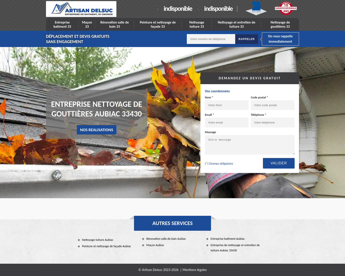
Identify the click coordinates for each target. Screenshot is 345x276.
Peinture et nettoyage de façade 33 (158, 24)
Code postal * (259, 97)
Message (210, 132)
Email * (209, 115)
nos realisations (96, 129)
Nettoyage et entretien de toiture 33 (236, 24)
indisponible (178, 8)
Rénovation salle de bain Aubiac (166, 239)
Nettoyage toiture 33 (196, 24)
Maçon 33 (87, 24)
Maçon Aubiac (155, 245)
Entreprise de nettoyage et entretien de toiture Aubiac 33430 (235, 247)
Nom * (209, 97)
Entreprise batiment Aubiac (228, 239)
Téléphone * (258, 115)
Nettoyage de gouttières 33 (280, 24)
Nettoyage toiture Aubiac (97, 240)
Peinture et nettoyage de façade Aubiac (106, 246)
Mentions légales (195, 270)
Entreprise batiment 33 (62, 24)
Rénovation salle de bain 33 (114, 24)
